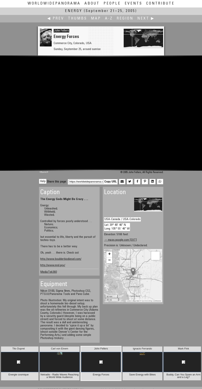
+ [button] (109, 254)
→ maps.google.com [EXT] (120, 240)
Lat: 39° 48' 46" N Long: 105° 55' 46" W (117, 226)
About (92, 4)
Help (43, 181)
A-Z (109, 18)
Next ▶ (146, 18)
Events (133, 4)
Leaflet (129, 301)
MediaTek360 (48, 272)
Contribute (160, 4)
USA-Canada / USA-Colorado (122, 219)
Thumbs (77, 18)
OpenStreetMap (146, 301)
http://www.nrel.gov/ (52, 265)
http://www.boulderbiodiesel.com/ (60, 259)
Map (96, 18)
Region (125, 18)
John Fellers (61, 30)
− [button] (109, 260)
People (112, 4)
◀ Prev (55, 18)
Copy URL (110, 181)
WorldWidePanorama (54, 4)
